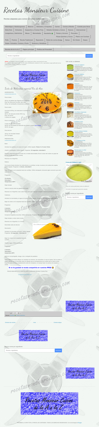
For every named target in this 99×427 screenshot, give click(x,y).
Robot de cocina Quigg (54, 40)
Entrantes (18, 30)
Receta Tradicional (26, 40)
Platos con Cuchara (82, 36)
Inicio (34, 322)
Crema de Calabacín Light (73, 162)
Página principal (28, 49)
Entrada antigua (57, 322)
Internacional (80, 30)
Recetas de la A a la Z (12, 49)
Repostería (39, 40)
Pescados (74, 33)
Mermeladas (37, 33)
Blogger (80, 422)
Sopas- (85, 40)
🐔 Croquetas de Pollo (79, 140)
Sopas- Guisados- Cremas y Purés (17, 43)
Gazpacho (76, 83)
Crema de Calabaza (79, 74)
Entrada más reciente (10, 322)
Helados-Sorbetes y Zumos (55, 30)
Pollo (7, 40)
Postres (14, 40)
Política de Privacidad (44, 49)
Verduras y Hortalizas (39, 43)
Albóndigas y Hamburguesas (15, 26)
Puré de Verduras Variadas (80, 131)
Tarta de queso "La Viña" (80, 150)
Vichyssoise (77, 93)
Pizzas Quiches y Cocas (64, 36)
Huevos (70, 30)
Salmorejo (76, 102)
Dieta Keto (8, 30)
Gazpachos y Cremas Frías (34, 30)
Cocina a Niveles (68, 26)
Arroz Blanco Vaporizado (80, 112)
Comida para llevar (83, 26)
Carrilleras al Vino (78, 121)
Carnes (57, 26)
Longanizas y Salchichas (13, 33)
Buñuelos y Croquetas (44, 26)
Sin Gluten (76, 40)
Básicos (30, 26)
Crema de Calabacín (79, 65)
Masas (27, 33)
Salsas (67, 40)
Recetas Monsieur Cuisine (36, 10)
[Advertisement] (33, 292)
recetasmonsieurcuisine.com (10, 94)
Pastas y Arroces (62, 33)
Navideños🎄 (48, 33)
